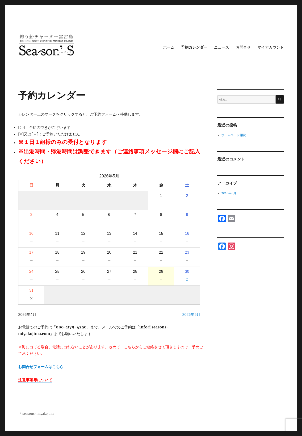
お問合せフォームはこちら (40, 366)
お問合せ (243, 47)
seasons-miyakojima (38, 414)
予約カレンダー (194, 47)
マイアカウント (270, 47)
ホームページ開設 (233, 135)
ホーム (168, 47)
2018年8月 (228, 193)
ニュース (221, 47)
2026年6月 (191, 315)
